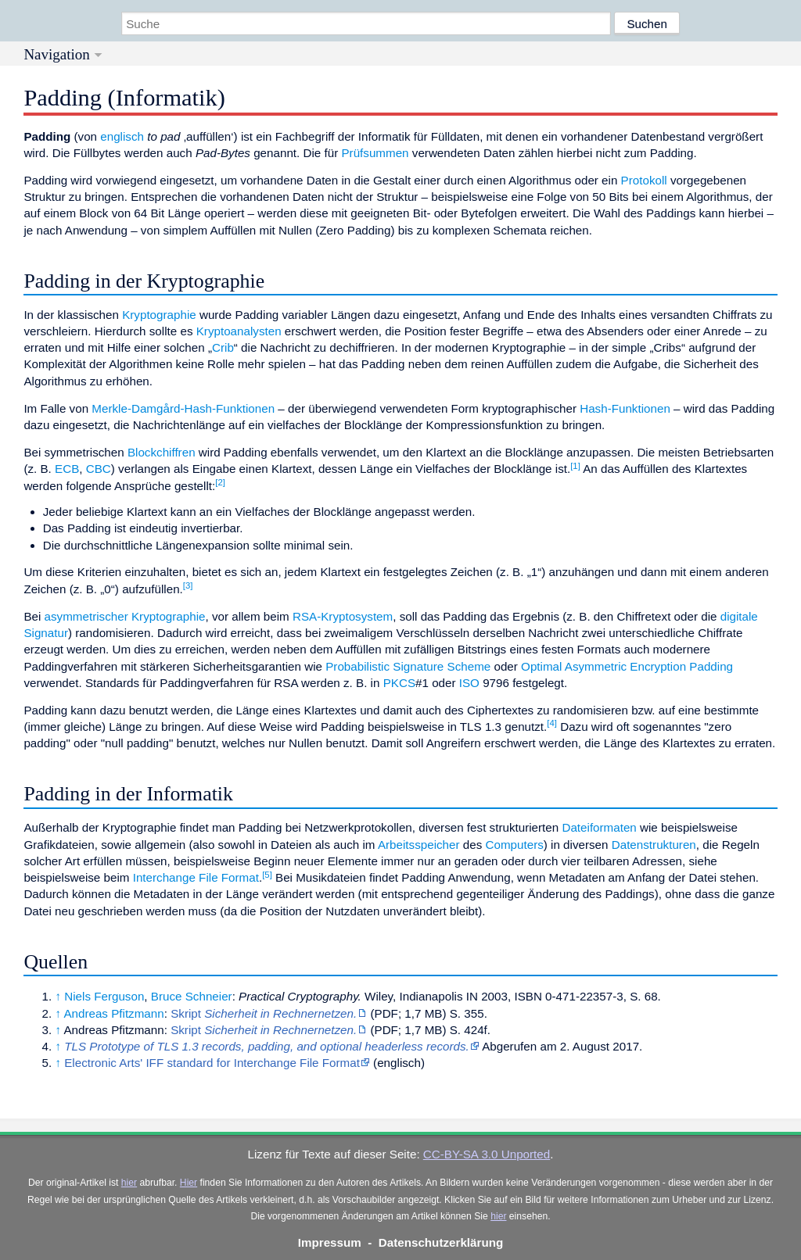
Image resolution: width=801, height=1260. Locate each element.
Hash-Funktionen (625, 408)
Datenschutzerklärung (441, 1242)
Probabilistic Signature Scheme (407, 666)
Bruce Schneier (191, 996)
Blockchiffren (162, 452)
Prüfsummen (374, 152)
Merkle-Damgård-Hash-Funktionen (183, 408)
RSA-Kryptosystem (343, 616)
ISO (469, 682)
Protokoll (644, 180)
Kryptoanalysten (239, 331)
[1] (575, 466)
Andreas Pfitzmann (113, 1013)
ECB (67, 468)
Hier (188, 1182)
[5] (267, 874)
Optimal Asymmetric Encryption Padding (627, 666)
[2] (220, 482)
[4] (552, 723)
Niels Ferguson (104, 996)
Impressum (329, 1242)
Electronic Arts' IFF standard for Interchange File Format (212, 1062)
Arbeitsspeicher (419, 844)
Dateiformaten (599, 827)
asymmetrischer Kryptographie (125, 616)
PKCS (399, 682)
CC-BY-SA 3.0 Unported (486, 1154)
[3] (188, 585)
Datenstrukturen (654, 844)
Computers (515, 844)
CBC (98, 468)
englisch (122, 136)
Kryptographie (159, 314)
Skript (264, 1013)
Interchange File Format (196, 877)
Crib (223, 347)
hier (129, 1182)
